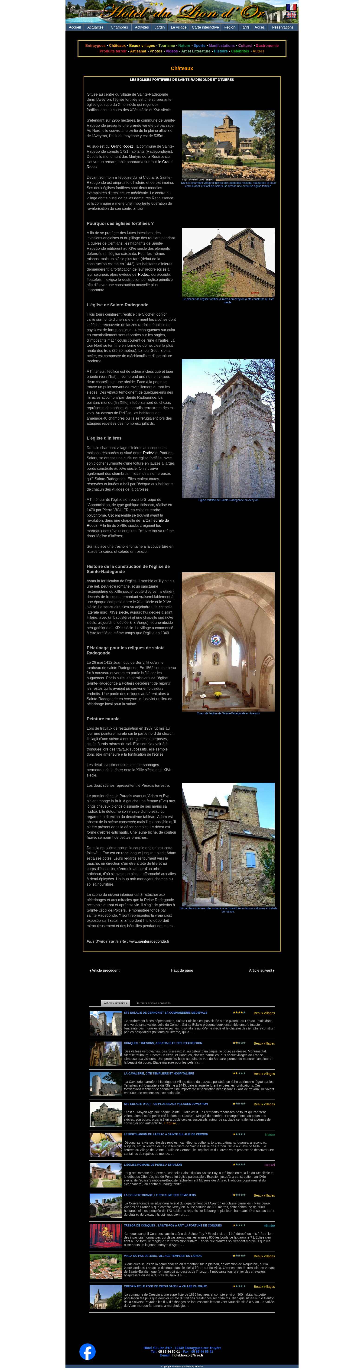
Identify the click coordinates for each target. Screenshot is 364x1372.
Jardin (160, 27)
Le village (179, 27)
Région (229, 27)
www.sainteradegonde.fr (149, 941)
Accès (260, 27)
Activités (142, 27)
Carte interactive (205, 27)
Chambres (119, 27)
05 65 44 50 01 (169, 1351)
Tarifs (245, 27)
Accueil (75, 27)
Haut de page (182, 970)
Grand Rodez (122, 146)
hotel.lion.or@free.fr (187, 1355)
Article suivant (261, 970)
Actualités (95, 27)
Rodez (143, 274)
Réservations (282, 27)
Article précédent (105, 970)
